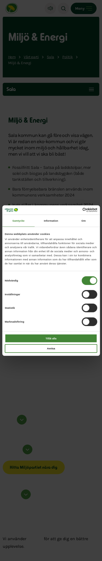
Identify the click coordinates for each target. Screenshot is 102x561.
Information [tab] (51, 220)
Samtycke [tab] (19, 220)
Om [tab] (83, 220)
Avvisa (51, 348)
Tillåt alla (51, 338)
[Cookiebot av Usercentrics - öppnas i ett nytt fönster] (73, 210)
